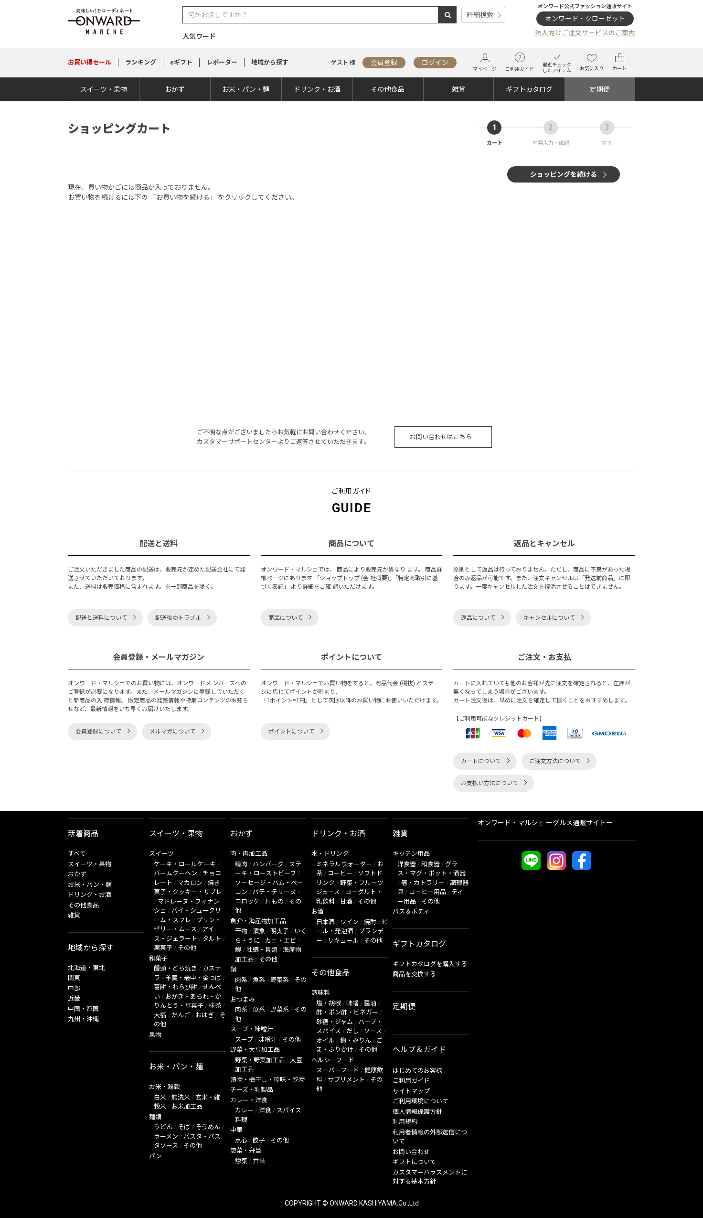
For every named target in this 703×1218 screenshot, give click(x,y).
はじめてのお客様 (417, 1070)
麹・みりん (355, 1040)
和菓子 (158, 958)
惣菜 (241, 1160)
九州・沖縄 (83, 1019)
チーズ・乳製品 (251, 1089)
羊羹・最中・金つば (193, 977)
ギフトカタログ (529, 89)
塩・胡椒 (328, 1003)
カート (619, 62)
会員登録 (384, 62)
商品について (285, 617)
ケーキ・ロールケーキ (185, 864)
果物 (155, 1034)
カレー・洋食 (248, 1100)
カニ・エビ (280, 940)
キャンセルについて (549, 617)
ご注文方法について (555, 761)
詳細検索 (480, 15)
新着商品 (83, 833)
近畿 (74, 998)
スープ (244, 1039)
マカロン (190, 882)
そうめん (207, 1127)
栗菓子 (163, 947)
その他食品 (388, 89)
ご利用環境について (420, 1101)
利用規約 (405, 1121)
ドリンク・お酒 (317, 89)
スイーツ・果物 (103, 89)
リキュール (343, 940)
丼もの (274, 901)
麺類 (155, 1117)
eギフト (181, 62)
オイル (325, 1040)
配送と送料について (101, 617)
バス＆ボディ (411, 911)
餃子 (259, 1140)
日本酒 (325, 922)
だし (352, 1031)
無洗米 (180, 1097)
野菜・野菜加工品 (260, 1060)
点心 (241, 1140)
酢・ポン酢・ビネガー (347, 1012)
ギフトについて (414, 1161)
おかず (175, 89)
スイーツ (161, 853)
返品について (478, 617)
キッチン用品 (411, 853)
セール (89, 62)
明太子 (279, 931)
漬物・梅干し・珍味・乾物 (267, 1079)
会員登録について (98, 731)
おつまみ (242, 999)
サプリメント (346, 1079)
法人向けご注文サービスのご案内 (585, 33)
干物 (241, 931)
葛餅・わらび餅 (175, 987)
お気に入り (592, 62)
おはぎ (204, 1015)
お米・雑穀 (164, 1086)
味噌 (352, 1003)
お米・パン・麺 (245, 89)
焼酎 (370, 922)
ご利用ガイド (519, 62)
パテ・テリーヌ (274, 891)
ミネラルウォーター (344, 864)
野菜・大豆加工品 (255, 1049)
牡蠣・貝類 (261, 949)
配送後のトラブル (178, 617)
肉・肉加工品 (248, 853)
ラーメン (166, 1136)
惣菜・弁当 (245, 1150)
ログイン (435, 62)
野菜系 (279, 979)
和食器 (430, 864)
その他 (187, 947)
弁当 (259, 1160)
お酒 (317, 911)
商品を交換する (414, 974)
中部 (74, 988)
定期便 (600, 89)
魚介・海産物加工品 (258, 921)
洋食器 (406, 864)
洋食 (265, 1110)
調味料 (320, 992)
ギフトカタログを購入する (430, 964)
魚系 (259, 979)
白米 (160, 1097)
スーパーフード (337, 1070)
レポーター (221, 62)
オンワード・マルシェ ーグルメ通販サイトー (545, 823)
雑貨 (458, 89)
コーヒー (340, 873)
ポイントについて (291, 731)
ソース (373, 1031)
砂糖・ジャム (334, 1021)
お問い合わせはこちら (441, 437)
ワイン (349, 922)
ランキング (140, 62)
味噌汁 (267, 1039)
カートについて (481, 761)
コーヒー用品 (427, 891)
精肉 (241, 864)
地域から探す (269, 62)
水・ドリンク (330, 853)
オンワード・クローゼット (585, 18)
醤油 (370, 1003)
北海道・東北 (86, 967)
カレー (244, 1110)
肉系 (241, 979)
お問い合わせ (411, 1151)
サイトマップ (411, 1091)
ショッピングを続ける (563, 174)
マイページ (485, 62)
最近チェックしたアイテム (557, 62)
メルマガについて (172, 731)
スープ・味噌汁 (251, 1029)
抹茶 (215, 1005)
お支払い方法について (489, 783)
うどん (163, 1127)
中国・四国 (83, 1009)
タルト (211, 938)
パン (155, 1156)
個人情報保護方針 (417, 1111)
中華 (236, 1129)
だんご (180, 1015)
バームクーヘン (175, 873)
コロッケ (247, 901)
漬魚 (259, 931)
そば (184, 1127)
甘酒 (346, 901)
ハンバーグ (268, 864)
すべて (76, 853)
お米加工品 (186, 1106)
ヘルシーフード (332, 1060)
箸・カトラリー (423, 882)
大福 (160, 1015)
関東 (74, 977)
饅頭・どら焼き (175, 968)
